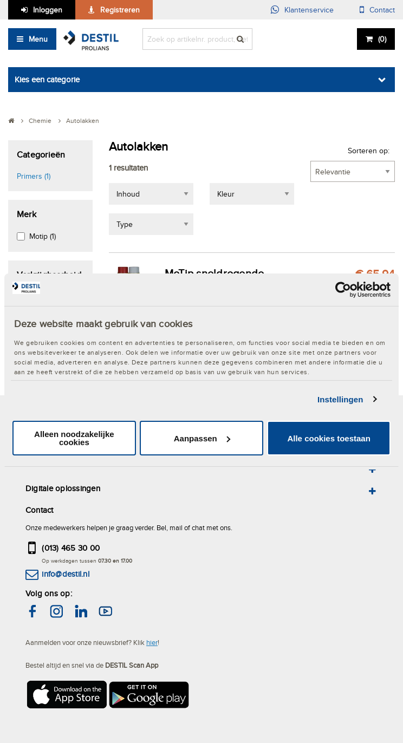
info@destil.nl (65, 573)
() (382, 39)
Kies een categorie (47, 79)
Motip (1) (42, 236)
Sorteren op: (368, 150)
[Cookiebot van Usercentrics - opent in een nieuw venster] (343, 290)
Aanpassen (202, 438)
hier (152, 642)
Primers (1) (33, 176)
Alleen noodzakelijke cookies (74, 438)
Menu (38, 39)
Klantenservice (309, 9)
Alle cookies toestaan (328, 438)
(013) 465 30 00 (71, 547)
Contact (382, 9)
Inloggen (47, 9)
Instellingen (340, 399)
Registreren (120, 9)
